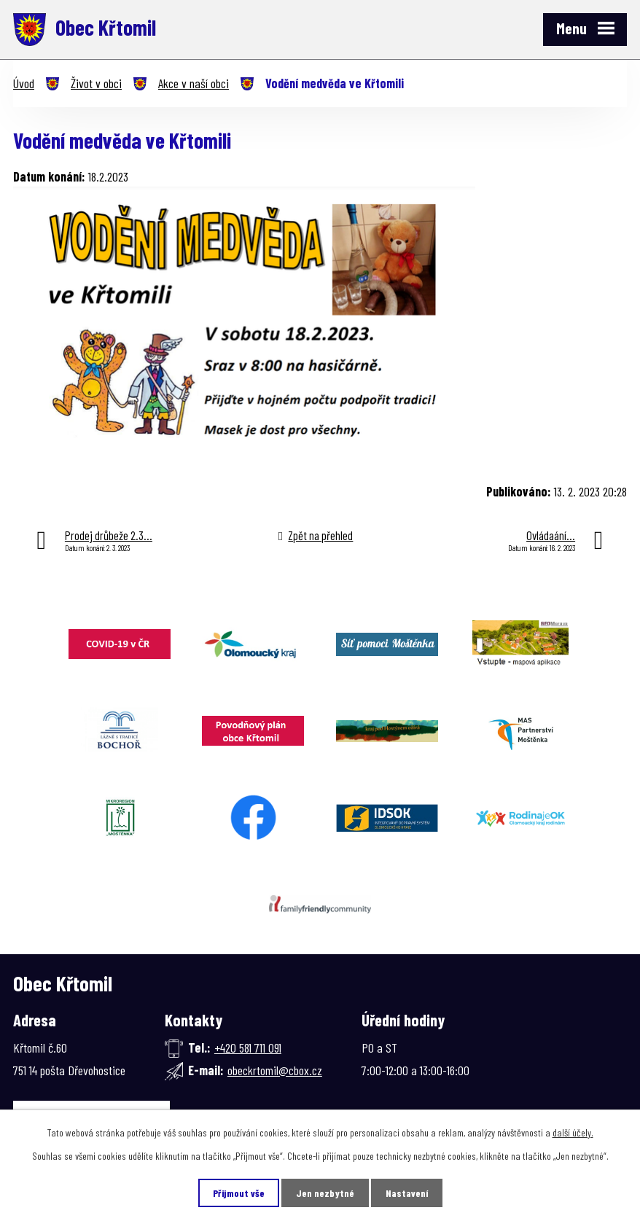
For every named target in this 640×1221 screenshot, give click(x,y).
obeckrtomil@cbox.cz (274, 1070)
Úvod (23, 83)
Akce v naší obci (193, 83)
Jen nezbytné (325, 1193)
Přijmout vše (239, 1193)
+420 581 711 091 (247, 1047)
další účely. (573, 1132)
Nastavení (407, 1193)
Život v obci (96, 83)
